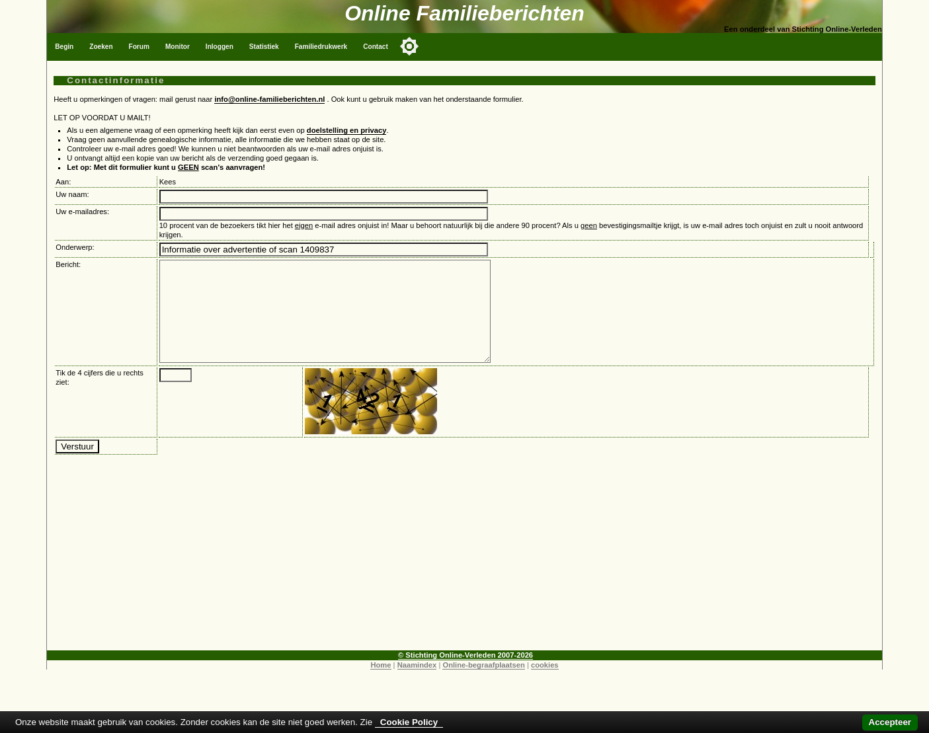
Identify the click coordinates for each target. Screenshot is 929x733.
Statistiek (264, 46)
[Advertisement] (465, 577)
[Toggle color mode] (409, 46)
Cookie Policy (409, 722)
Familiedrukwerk (321, 46)
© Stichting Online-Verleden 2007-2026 (465, 675)
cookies (545, 685)
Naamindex (417, 685)
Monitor (177, 46)
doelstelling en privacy (347, 130)
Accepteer (890, 722)
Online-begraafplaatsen (483, 685)
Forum (139, 46)
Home (380, 685)
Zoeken (100, 46)
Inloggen (219, 46)
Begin (64, 46)
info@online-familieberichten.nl (269, 99)
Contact (375, 46)
